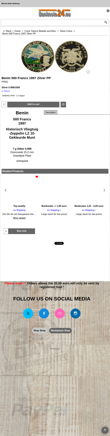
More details (19, 218)
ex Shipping (6, 91)
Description (51, 112)
